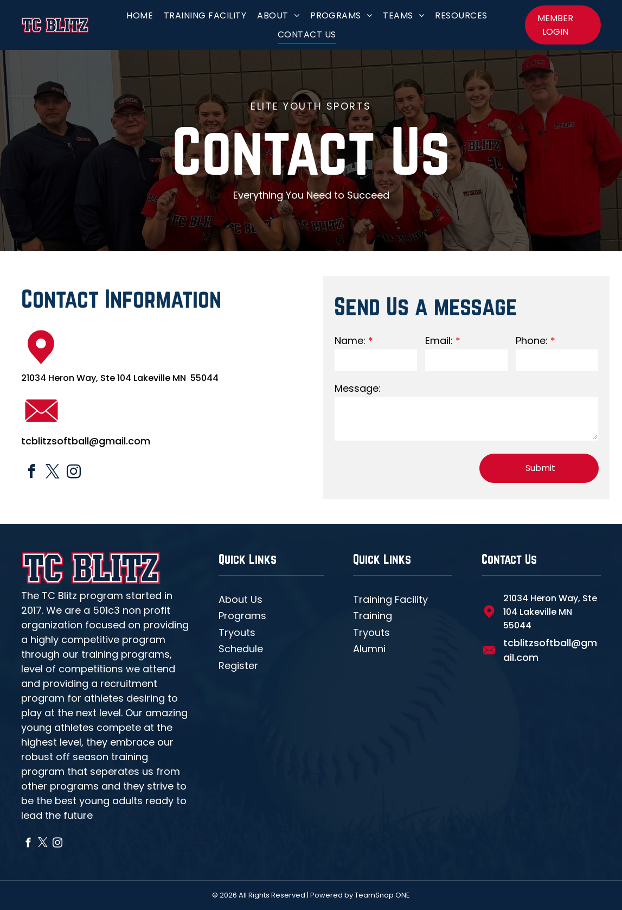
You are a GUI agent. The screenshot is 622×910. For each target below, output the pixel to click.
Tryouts (237, 632)
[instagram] (74, 473)
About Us (240, 599)
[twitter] (52, 473)
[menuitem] (139, 15)
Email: (439, 340)
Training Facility (390, 599)
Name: (350, 340)
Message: (358, 388)
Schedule (241, 649)
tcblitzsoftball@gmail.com (85, 441)
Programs (242, 615)
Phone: (532, 340)
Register (238, 665)
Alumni (369, 649)
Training (372, 615)
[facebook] (31, 473)
